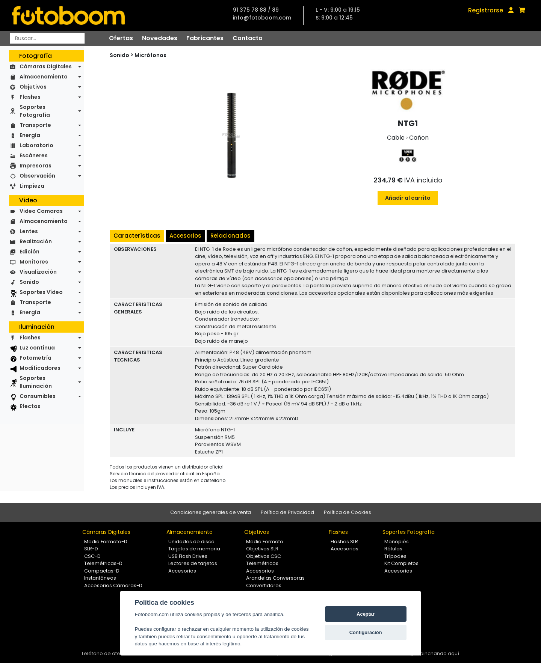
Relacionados (230, 236)
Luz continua (37, 347)
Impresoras (35, 165)
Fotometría (35, 358)
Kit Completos (401, 563)
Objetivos (33, 86)
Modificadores (40, 368)
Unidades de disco (191, 541)
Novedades (159, 38)
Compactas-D (101, 570)
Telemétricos (262, 563)
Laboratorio (36, 145)
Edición (29, 251)
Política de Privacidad (287, 512)
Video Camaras (41, 211)
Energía (30, 135)
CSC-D (92, 556)
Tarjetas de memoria (194, 548)
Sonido (29, 282)
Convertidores (263, 585)
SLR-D (91, 548)
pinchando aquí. (440, 653)
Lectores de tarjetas (192, 563)
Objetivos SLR (262, 548)
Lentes (29, 231)
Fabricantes (205, 38)
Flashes (30, 97)
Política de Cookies (347, 512)
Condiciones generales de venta (210, 512)
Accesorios (185, 236)
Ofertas (121, 38)
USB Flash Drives (187, 556)
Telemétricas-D (103, 563)
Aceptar (366, 614)
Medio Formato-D (105, 541)
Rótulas (393, 548)
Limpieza (32, 186)
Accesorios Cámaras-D (113, 585)
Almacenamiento (44, 76)
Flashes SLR (344, 541)
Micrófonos (150, 55)
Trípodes (395, 556)
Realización (36, 241)
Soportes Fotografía (35, 111)
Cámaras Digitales (46, 66)
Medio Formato (264, 541)
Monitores (34, 261)
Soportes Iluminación (36, 382)
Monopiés (396, 541)
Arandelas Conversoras (275, 578)
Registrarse (485, 10)
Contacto (248, 38)
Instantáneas (100, 578)
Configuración (365, 632)
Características (136, 236)
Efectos (30, 406)
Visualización (38, 272)
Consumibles (38, 396)
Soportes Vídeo (41, 292)
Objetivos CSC (263, 556)
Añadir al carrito (408, 198)
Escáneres (34, 155)
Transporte (35, 125)
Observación (37, 175)
